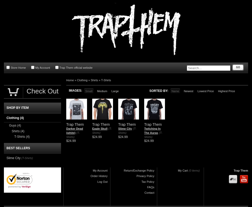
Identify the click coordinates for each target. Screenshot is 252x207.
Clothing (82, 80)
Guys (15, 125)
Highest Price (226, 91)
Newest (188, 91)
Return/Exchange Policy (139, 170)
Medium (102, 91)
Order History (99, 176)
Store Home (16, 67)
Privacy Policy (145, 176)
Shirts (94, 80)
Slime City (125, 128)
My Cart (183, 170)
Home (70, 80)
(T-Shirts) (27, 158)
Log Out (102, 181)
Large (115, 91)
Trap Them (241, 170)
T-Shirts (106, 80)
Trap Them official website (74, 67)
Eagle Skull (100, 128)
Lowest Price (205, 91)
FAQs (150, 187)
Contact (149, 192)
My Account (40, 67)
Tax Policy (147, 181)
